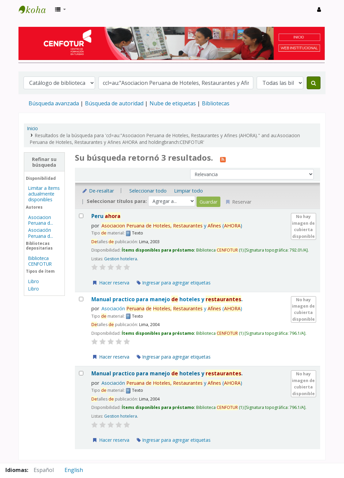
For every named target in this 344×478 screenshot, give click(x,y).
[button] (60, 9)
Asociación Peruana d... (40, 233)
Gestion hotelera (120, 259)
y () (171, 225)
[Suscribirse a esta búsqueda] (223, 158)
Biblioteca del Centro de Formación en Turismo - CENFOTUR (35, 9)
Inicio (32, 128)
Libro (33, 281)
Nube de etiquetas (172, 103)
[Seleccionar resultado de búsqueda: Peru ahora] (81, 216)
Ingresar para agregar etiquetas (174, 282)
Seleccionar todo (148, 191)
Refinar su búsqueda (44, 162)
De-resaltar (98, 191)
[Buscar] (313, 82)
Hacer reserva (110, 282)
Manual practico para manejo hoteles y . (167, 299)
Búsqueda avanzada (54, 103)
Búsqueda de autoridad (114, 103)
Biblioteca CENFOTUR (40, 261)
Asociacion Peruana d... (40, 220)
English (73, 470)
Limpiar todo (188, 191)
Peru (106, 216)
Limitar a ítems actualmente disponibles (44, 194)
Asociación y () (171, 308)
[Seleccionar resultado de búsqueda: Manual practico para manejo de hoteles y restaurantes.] (81, 299)
